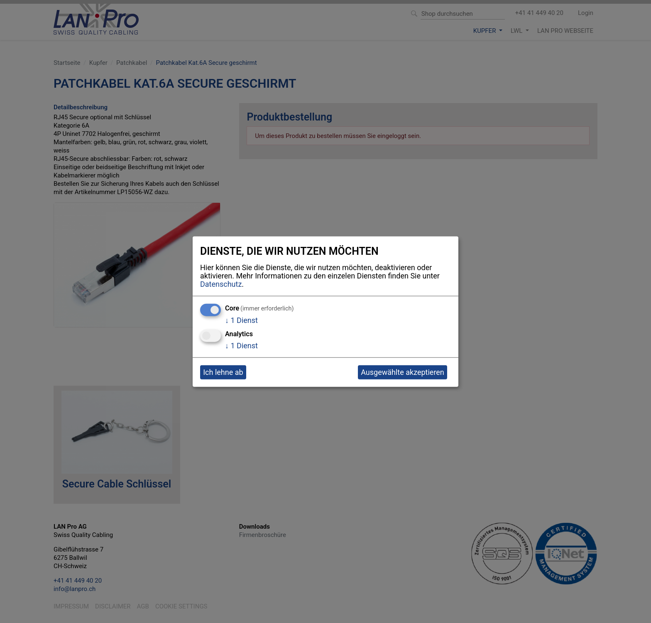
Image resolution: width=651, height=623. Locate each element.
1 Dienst (241, 319)
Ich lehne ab (223, 372)
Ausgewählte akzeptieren (402, 372)
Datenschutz (221, 284)
